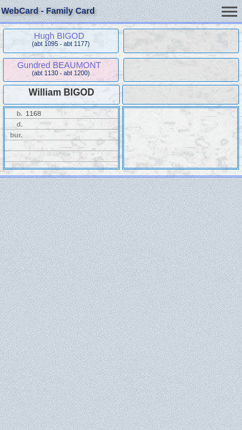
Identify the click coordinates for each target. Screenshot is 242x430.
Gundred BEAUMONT (59, 65)
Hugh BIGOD (59, 36)
